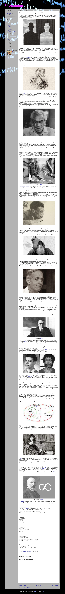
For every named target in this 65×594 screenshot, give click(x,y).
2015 (8, 46)
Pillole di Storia (9, 13)
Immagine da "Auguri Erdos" (39, 136)
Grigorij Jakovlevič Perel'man (24, 186)
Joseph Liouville (43, 468)
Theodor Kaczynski (37, 373)
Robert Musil (23, 56)
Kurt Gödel (25, 341)
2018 (8, 42)
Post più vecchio (55, 585)
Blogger (43, 591)
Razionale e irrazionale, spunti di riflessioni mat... (12, 31)
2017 (8, 43)
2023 (8, 25)
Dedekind (25, 472)
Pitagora (24, 93)
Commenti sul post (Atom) (26, 587)
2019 (8, 40)
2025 (8, 22)
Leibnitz (49, 463)
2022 (8, 36)
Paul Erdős (37, 138)
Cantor (23, 472)
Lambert (44, 467)
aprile (9, 33)
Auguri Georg (41, 499)
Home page (38, 585)
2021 (8, 37)
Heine (20, 472)
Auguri (39, 184)
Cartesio (20, 458)
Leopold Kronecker (36, 503)
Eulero (55, 466)
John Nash (41, 296)
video (7, 17)
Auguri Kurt (41, 338)
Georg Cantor (21, 501)
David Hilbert (25, 508)
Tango (7, 14)
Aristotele (46, 349)
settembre (10, 26)
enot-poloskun (36, 591)
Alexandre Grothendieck (42, 257)
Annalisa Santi (14, 51)
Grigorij (41, 184)
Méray (49, 471)
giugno (10, 29)
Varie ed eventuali (9, 15)
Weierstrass (55, 471)
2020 (8, 39)
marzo (10, 34)
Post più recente (22, 585)
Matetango (14, 5)
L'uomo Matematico (27, 57)
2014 (8, 47)
